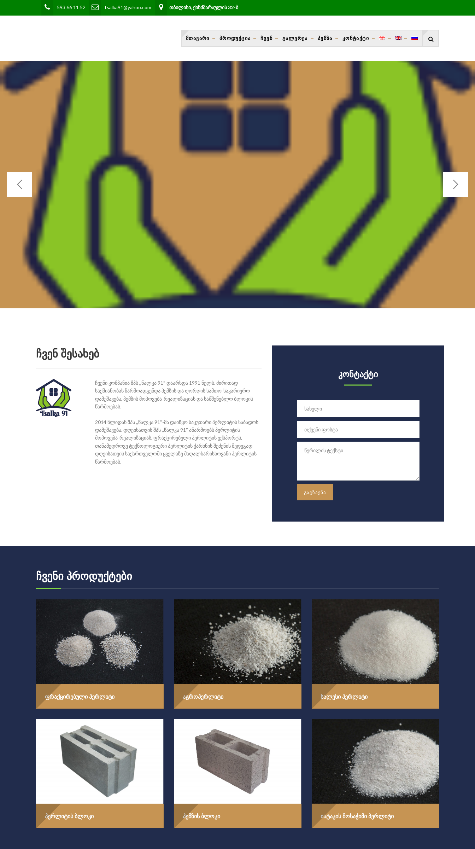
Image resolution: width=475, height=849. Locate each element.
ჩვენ (266, 38)
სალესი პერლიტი (344, 696)
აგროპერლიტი (203, 696)
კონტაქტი (355, 38)
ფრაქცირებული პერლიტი (80, 696)
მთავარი (198, 38)
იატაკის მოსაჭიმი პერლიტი (357, 816)
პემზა (325, 38)
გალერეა (295, 38)
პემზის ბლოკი (201, 816)
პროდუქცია (235, 38)
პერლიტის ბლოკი (69, 816)
